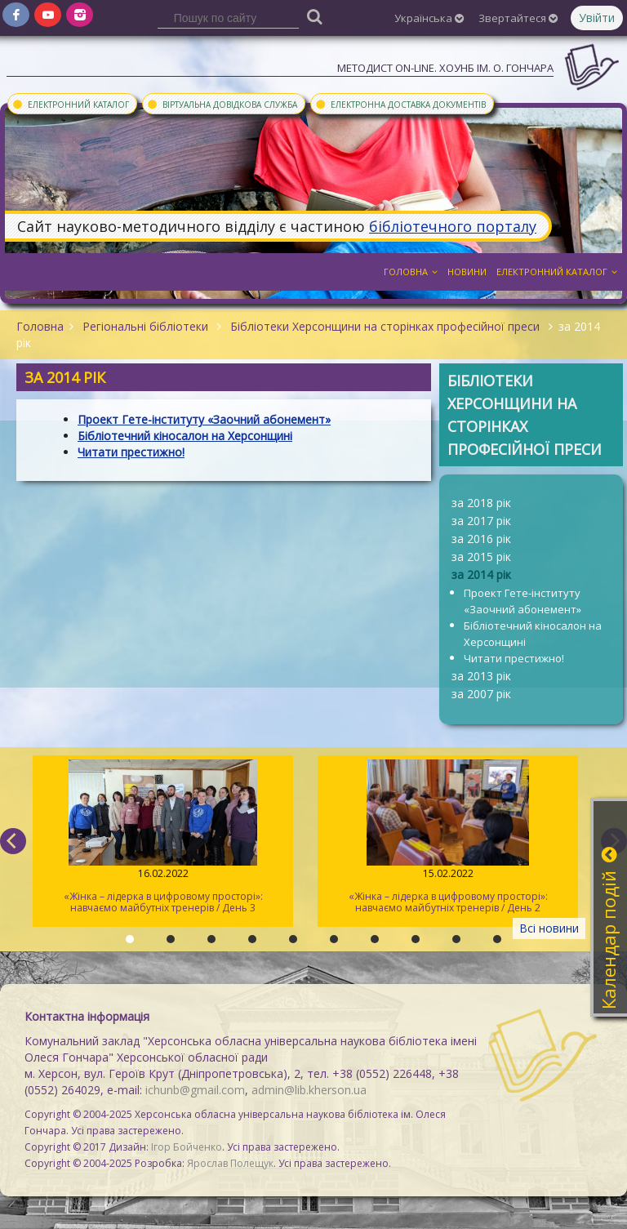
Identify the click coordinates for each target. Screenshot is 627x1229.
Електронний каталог (70, 104)
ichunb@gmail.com (195, 1090)
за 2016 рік (481, 538)
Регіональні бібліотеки (145, 326)
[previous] (13, 841)
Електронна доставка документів (400, 104)
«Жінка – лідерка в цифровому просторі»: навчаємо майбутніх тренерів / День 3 (163, 837)
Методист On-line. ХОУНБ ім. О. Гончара (445, 67)
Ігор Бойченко (186, 1147)
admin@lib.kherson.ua (309, 1090)
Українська (429, 18)
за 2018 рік (481, 502)
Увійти (597, 17)
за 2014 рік (481, 574)
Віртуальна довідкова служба (221, 104)
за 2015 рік (481, 556)
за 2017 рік (481, 520)
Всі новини (549, 928)
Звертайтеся (518, 18)
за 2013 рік (481, 676)
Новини (467, 271)
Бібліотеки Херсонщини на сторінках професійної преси (385, 326)
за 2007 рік (481, 693)
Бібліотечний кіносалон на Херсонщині (533, 633)
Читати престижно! (514, 658)
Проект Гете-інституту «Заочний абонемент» (522, 601)
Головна (411, 271)
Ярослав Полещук (230, 1163)
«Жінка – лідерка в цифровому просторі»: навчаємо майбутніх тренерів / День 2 (448, 837)
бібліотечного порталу (452, 226)
